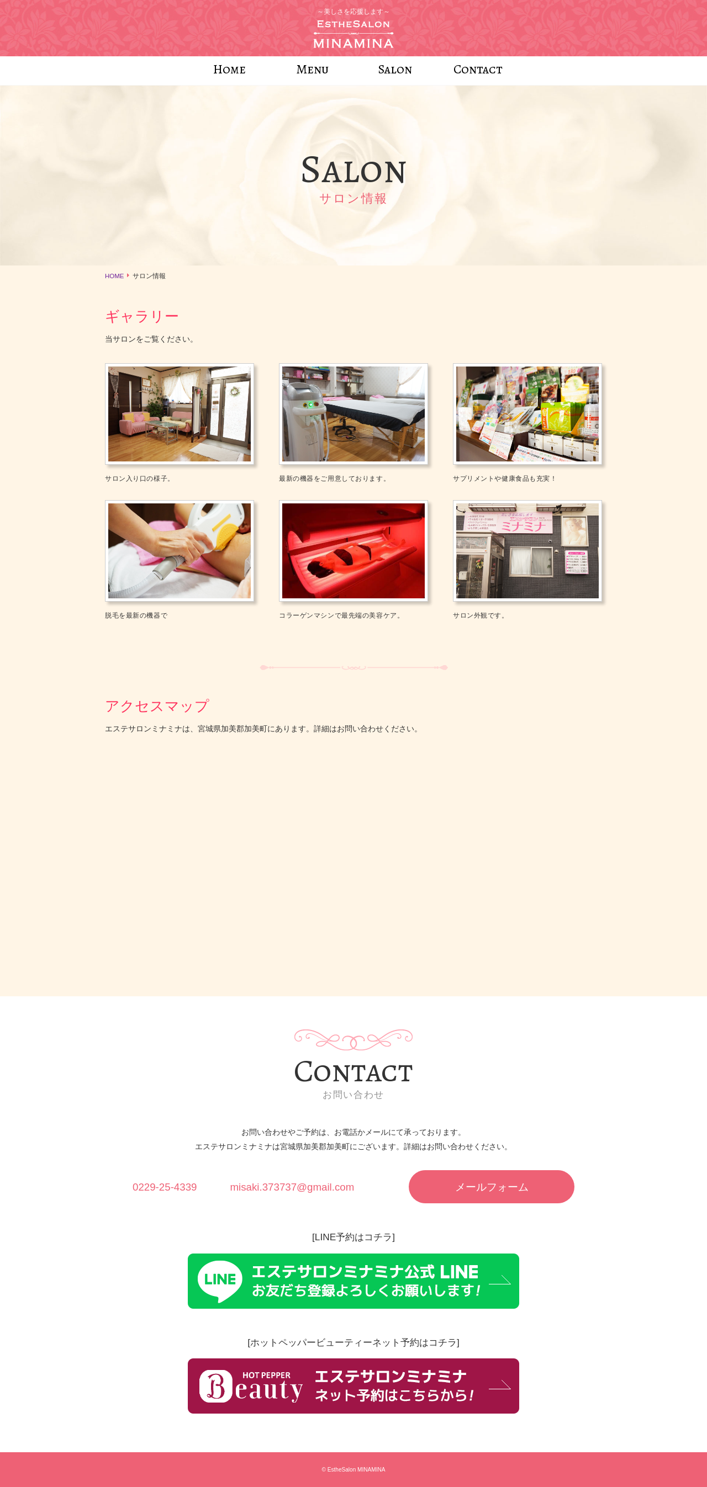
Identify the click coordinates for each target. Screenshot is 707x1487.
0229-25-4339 (165, 1187)
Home (229, 69)
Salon (395, 69)
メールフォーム (492, 1187)
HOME (114, 276)
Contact (478, 69)
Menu (312, 69)
